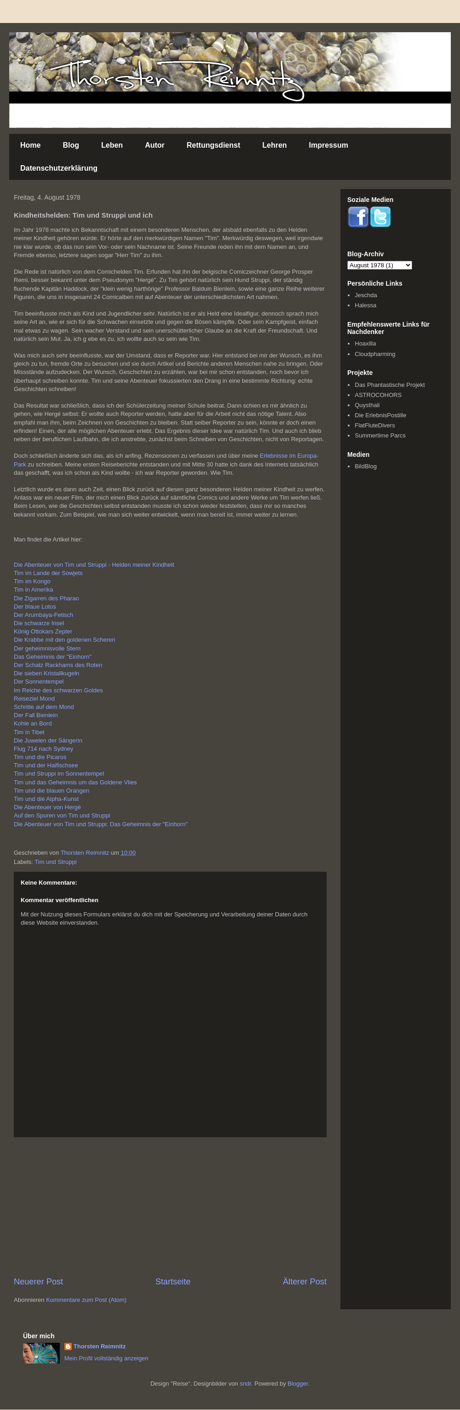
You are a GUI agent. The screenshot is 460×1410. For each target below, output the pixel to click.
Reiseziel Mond (34, 698)
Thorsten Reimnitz (100, 1346)
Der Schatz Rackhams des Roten (58, 665)
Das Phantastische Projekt (390, 384)
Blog (71, 145)
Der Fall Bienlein (36, 715)
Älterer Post (305, 1281)
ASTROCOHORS (378, 394)
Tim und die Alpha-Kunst (46, 798)
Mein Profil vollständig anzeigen (106, 1358)
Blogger (298, 1383)
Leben (112, 145)
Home (30, 145)
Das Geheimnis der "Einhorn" (53, 656)
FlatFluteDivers (375, 425)
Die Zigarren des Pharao (46, 598)
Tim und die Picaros (40, 757)
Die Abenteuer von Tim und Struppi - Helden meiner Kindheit (94, 564)
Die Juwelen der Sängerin (48, 740)
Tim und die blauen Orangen (51, 790)
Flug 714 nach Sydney (43, 748)
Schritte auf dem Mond (44, 706)
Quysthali (367, 405)
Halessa (365, 305)
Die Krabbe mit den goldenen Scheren (64, 639)
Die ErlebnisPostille (380, 415)
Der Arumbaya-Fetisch (43, 614)
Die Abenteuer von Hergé (47, 807)
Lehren (274, 145)
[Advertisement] (170, 1206)
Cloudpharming (375, 354)
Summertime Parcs (380, 435)
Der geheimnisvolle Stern (47, 648)
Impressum (328, 145)
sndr (245, 1383)
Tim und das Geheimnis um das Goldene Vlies (75, 782)
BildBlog (366, 466)
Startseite (173, 1281)
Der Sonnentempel (38, 681)
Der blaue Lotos (35, 606)
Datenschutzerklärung (59, 168)
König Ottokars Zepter (43, 631)
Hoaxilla (365, 343)
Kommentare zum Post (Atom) (86, 1299)
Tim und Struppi (55, 861)
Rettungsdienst (213, 145)
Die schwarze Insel (39, 623)
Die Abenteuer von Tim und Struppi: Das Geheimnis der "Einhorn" (101, 824)
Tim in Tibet (29, 732)
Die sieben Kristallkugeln (46, 673)
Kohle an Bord (33, 723)
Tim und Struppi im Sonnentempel (59, 773)
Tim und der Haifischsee (46, 765)
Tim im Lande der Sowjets (48, 573)
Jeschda (366, 295)
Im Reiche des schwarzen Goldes (58, 690)
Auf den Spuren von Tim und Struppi (62, 815)
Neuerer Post (38, 1281)
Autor (155, 145)
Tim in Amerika (33, 589)
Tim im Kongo (32, 581)
